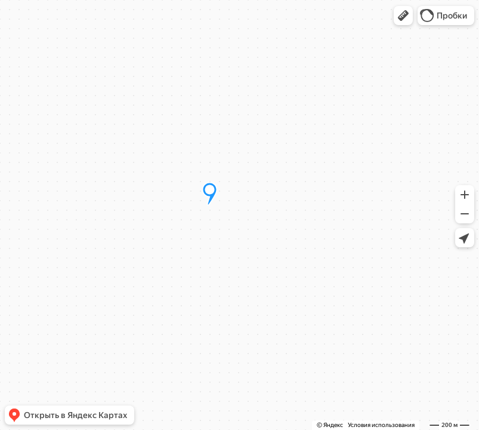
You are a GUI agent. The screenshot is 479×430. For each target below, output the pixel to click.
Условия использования (381, 425)
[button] (403, 15)
